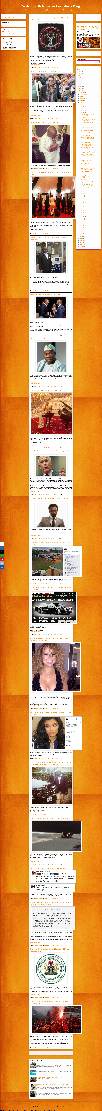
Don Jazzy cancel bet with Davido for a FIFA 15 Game (48, 868)
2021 (79, 77)
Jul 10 (82, 221)
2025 (79, 69)
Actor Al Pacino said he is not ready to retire (45, 71)
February (82, 244)
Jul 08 (82, 225)
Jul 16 (82, 208)
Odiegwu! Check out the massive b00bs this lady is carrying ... (50, 1077)
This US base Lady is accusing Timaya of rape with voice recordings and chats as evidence (49, 903)
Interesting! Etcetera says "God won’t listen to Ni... (87, 148)
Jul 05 (82, 231)
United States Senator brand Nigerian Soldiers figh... (87, 145)
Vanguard (48, 277)
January (82, 246)
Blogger (67, 1106)
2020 (79, 80)
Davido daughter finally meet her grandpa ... (45, 122)
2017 (79, 86)
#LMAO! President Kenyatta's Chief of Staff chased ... (88, 169)
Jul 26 (82, 110)
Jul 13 (82, 214)
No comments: (55, 67)
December (82, 92)
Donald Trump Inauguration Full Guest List (45, 1091)
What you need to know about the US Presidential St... (87, 156)
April (81, 240)
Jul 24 (82, 191)
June (81, 236)
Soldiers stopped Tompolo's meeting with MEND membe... (87, 116)
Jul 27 (82, 108)
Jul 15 (82, 210)
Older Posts (69, 1053)
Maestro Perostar (8, 31)
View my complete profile (8, 34)
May (81, 238)
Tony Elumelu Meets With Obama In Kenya (45, 295)
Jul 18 (82, 204)
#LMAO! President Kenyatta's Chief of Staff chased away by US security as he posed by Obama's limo (51, 763)
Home (51, 1053)
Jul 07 (82, 227)
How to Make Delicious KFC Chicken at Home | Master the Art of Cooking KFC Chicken (88, 28)
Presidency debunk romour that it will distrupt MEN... (87, 185)
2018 (79, 84)
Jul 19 (82, 202)
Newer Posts (33, 1053)
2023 (79, 73)
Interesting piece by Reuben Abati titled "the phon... (87, 131)
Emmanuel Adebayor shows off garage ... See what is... (88, 151)
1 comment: (54, 538)
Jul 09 (82, 223)
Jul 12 (82, 216)
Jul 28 (82, 106)
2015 (79, 90)
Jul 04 (82, 233)
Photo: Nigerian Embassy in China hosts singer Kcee (48, 390)
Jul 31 (82, 104)
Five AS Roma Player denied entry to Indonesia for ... (88, 188)
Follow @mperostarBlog (8, 17)
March (81, 242)
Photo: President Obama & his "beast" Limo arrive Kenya (49, 818)
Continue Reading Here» (35, 64)
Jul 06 (82, 229)
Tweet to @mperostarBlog (8, 48)
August (81, 100)
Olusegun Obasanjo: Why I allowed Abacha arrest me (48, 339)
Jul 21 (82, 198)
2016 (79, 88)
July (81, 102)
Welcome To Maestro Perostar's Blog (51, 6)
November (82, 94)
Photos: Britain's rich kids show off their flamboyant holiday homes (51, 1070)
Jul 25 (82, 112)
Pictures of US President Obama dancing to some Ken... (87, 127)
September (82, 98)
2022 (79, 75)
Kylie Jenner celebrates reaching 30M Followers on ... (88, 165)
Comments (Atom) (54, 1057)
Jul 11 (82, 219)
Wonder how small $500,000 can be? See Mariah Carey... (87, 160)
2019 (79, 82)
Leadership (32, 382)
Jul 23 (82, 193)
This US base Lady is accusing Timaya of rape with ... (87, 181)
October (82, 96)
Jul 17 (82, 206)
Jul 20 (82, 200)
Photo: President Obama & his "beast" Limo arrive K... (88, 172)
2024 (79, 71)
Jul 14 (82, 212)
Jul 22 (82, 196)
